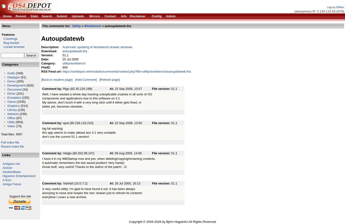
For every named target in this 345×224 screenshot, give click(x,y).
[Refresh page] (109, 79)
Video (11, 126)
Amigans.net (11, 164)
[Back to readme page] (57, 79)
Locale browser (13, 47)
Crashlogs (9, 38)
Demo (11, 81)
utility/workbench (74, 63)
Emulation (14, 97)
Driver (11, 93)
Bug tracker (10, 43)
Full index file (10, 142)
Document (14, 89)
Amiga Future (12, 184)
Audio (11, 73)
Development (16, 85)
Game (11, 101)
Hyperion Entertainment (19, 176)
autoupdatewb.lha (75, 51)
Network (13, 114)
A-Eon (7, 180)
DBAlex (340, 7)
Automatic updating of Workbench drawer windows (97, 47)
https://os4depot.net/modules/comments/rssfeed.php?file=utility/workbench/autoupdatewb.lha (127, 71)
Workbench (92, 26)
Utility (11, 122)
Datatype (13, 77)
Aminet (7, 168)
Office (11, 118)
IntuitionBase (12, 172)
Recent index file (12, 146)
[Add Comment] (86, 79)
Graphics (13, 106)
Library (12, 110)
